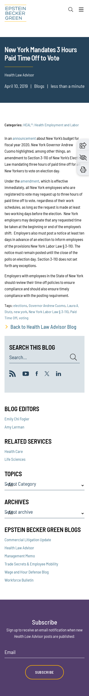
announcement (24, 138)
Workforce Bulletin (19, 580)
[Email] (45, 653)
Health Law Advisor (19, 547)
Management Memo (20, 555)
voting (23, 317)
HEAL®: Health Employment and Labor (51, 124)
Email (10, 652)
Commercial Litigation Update (28, 539)
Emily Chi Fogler (17, 418)
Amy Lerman (14, 426)
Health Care (14, 451)
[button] (83, 144)
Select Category (20, 484)
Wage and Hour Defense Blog (27, 571)
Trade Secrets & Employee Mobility (31, 563)
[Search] (70, 9)
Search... (18, 357)
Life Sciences (15, 459)
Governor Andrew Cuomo (47, 305)
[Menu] (81, 10)
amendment (29, 181)
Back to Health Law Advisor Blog (43, 327)
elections (20, 305)
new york (20, 311)
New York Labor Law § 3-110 (49, 311)
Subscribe (44, 672)
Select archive (19, 512)
